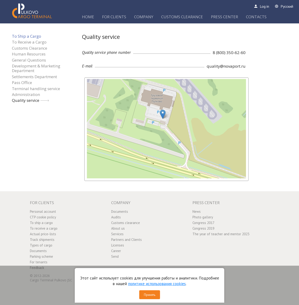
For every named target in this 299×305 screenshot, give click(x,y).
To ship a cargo (41, 222)
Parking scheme (41, 256)
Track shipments (42, 239)
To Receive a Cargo (29, 42)
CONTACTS (256, 16)
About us (118, 228)
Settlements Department (34, 76)
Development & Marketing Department (36, 68)
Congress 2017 (203, 222)
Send (115, 256)
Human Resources (29, 54)
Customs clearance (125, 222)
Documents (38, 251)
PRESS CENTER (224, 16)
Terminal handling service (36, 88)
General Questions (29, 60)
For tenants (38, 262)
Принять (149, 295)
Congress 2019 (203, 228)
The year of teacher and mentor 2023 (220, 234)
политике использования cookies (157, 283)
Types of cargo (41, 245)
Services (117, 234)
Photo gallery (202, 217)
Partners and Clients (126, 239)
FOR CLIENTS (114, 16)
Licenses (117, 245)
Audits (116, 217)
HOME (88, 16)
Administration (26, 94)
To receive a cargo (43, 228)
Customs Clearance (29, 48)
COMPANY (143, 16)
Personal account (43, 211)
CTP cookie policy (43, 217)
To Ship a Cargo (26, 36)
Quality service (25, 100)
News (196, 211)
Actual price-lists (43, 234)
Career (116, 251)
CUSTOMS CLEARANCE (182, 16)
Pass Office (22, 82)
